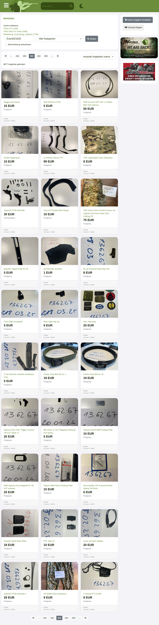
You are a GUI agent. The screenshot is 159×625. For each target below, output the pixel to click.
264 (38, 56)
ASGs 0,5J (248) (10, 28)
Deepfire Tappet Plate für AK (16, 269)
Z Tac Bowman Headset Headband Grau (19, 375)
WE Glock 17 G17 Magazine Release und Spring (60, 431)
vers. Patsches (89, 321)
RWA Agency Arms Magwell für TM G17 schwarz (19, 487)
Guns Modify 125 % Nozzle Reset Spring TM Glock (97, 487)
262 (24, 56)
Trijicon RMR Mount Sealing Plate (58, 485)
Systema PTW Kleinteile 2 (15, 594)
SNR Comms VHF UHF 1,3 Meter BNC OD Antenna (97, 103)
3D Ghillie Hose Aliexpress (55, 594)
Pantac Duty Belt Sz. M (93, 374)
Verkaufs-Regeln (133, 27)
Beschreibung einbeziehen (19, 44)
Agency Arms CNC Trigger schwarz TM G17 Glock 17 (19, 431)
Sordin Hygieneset (12, 158)
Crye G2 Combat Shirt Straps (56, 210)
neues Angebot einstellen (138, 20)
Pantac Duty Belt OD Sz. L (55, 374)
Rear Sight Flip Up (51, 321)
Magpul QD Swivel (12, 102)
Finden (91, 39)
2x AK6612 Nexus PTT (53, 158)
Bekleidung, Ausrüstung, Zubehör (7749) (20, 34)
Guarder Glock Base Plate (15, 541)
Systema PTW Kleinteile (14, 210)
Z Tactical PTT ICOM (92, 594)
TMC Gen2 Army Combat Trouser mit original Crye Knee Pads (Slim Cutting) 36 (99, 213)
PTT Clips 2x (49, 541)
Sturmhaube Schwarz (53, 269)
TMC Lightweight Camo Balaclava (97, 158)
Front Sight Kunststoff (13, 321)
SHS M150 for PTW (52, 102)
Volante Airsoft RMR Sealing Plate (97, 430)
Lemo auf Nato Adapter (93, 541)
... (11, 56)
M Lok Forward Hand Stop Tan (96, 269)
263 (31, 56)
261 (17, 56)
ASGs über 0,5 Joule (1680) (15, 31)
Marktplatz (8, 18)
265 (45, 56)
